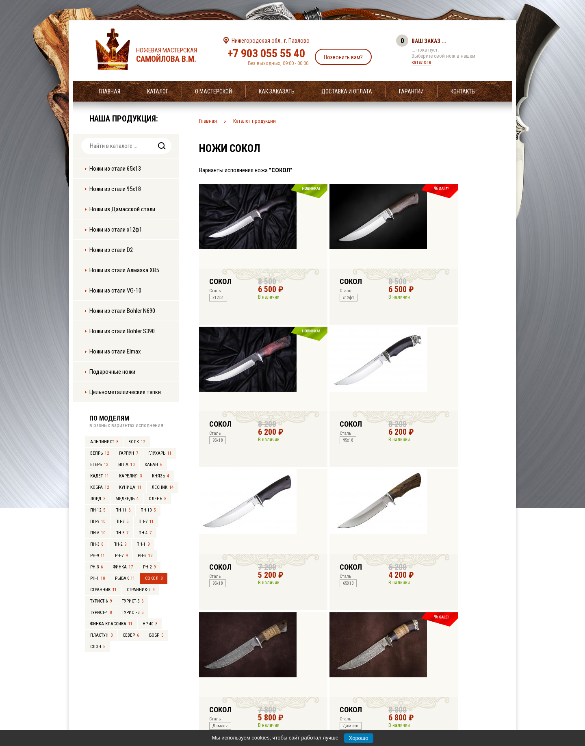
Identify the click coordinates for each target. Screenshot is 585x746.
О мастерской (213, 91)
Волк (136, 442)
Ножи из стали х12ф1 (115, 229)
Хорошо (358, 738)
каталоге (421, 62)
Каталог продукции (254, 121)
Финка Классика (111, 624)
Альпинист (104, 442)
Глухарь (159, 453)
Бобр (156, 635)
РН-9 (97, 555)
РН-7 (121, 555)
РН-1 (97, 578)
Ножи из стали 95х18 (115, 189)
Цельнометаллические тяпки (125, 392)
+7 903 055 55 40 (266, 53)
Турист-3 (132, 612)
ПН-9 (97, 521)
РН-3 (96, 567)
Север (131, 635)
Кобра (99, 487)
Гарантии (411, 91)
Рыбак (125, 578)
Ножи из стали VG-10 (115, 290)
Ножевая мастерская (173, 55)
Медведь (127, 498)
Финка (123, 567)
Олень (157, 498)
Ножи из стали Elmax (115, 351)
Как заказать (277, 91)
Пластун (101, 635)
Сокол (153, 578)
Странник (103, 589)
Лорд (97, 498)
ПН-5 (121, 533)
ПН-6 (97, 533)
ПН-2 (119, 544)
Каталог (157, 91)
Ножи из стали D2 (111, 250)
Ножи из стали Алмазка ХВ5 (124, 270)
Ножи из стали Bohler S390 (122, 331)
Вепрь (99, 453)
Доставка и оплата (346, 91)
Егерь (99, 464)
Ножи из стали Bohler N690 (122, 310)
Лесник (162, 487)
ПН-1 (143, 544)
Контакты (463, 91)
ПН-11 (122, 510)
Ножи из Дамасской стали (122, 209)
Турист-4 (101, 612)
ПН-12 (97, 510)
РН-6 (145, 555)
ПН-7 (146, 521)
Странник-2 (140, 589)
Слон (97, 646)
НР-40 (150, 624)
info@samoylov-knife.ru (352, 689)
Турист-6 (101, 601)
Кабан (153, 464)
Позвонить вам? (343, 57)
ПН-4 (145, 533)
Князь (160, 476)
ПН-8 (121, 521)
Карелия (130, 476)
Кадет (99, 476)
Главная (109, 91)
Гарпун (128, 453)
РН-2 (149, 567)
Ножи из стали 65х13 (115, 168)
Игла (126, 464)
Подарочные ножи (112, 371)
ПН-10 (148, 510)
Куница (130, 487)
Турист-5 (132, 601)
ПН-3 (96, 544)
